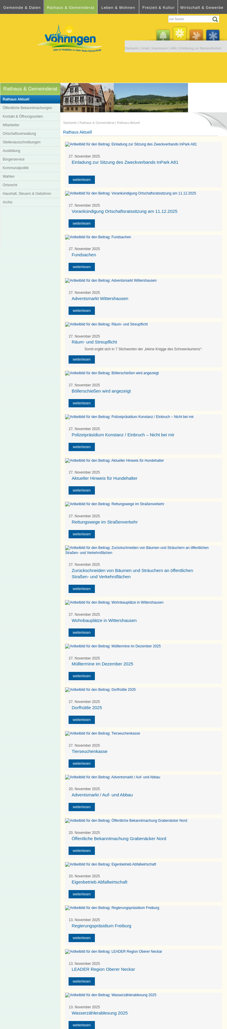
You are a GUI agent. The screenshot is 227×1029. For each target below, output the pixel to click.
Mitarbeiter (11, 125)
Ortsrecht (10, 185)
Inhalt (145, 48)
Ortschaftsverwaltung (19, 134)
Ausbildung (11, 151)
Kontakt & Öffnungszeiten (23, 116)
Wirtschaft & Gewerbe (201, 7)
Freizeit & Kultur (158, 7)
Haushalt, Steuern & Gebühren (27, 194)
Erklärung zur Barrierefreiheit (200, 48)
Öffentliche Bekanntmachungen (27, 108)
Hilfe (174, 48)
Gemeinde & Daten (22, 7)
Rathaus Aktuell (16, 99)
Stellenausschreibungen (21, 142)
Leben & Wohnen (118, 7)
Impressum (160, 48)
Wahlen (8, 176)
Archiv (7, 202)
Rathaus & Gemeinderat (70, 7)
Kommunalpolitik (16, 168)
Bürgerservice (14, 159)
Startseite (131, 48)
